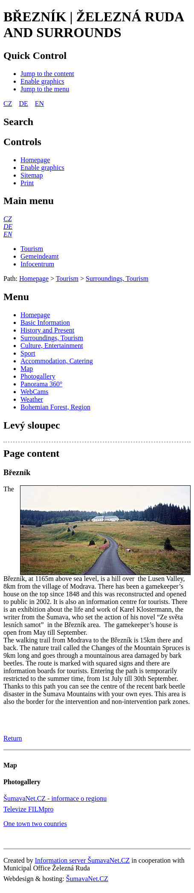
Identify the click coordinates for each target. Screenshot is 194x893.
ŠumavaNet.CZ (87, 878)
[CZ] (7, 218)
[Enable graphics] (42, 81)
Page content (31, 453)
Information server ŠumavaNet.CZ (82, 860)
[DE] (7, 226)
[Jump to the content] (47, 73)
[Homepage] (35, 159)
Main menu (28, 200)
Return (12, 738)
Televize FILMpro (28, 809)
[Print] (27, 183)
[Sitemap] (31, 175)
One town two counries (35, 823)
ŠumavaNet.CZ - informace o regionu (55, 798)
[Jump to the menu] (44, 89)
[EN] (7, 234)
